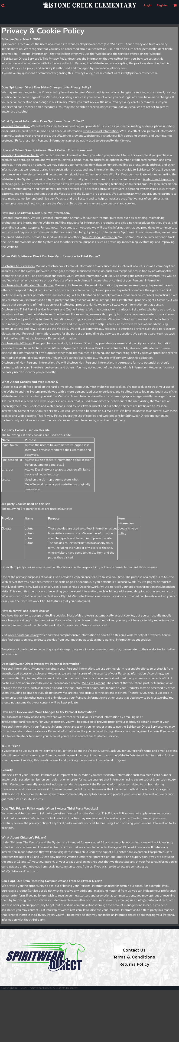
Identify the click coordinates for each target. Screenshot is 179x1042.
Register (162, 5)
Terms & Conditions (134, 957)
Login (147, 5)
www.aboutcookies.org (23, 635)
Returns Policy (134, 964)
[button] (3, 5)
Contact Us (134, 950)
